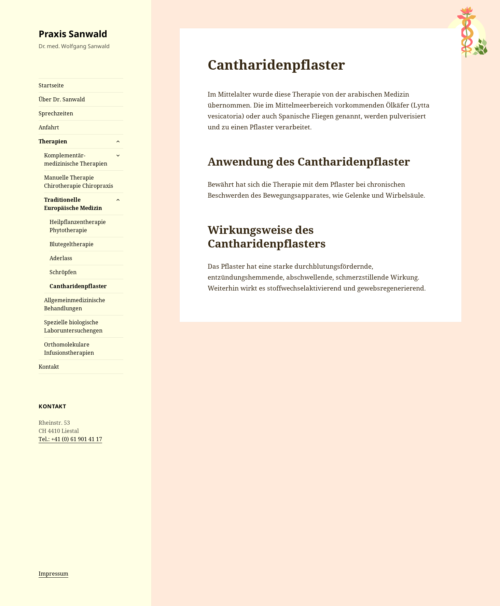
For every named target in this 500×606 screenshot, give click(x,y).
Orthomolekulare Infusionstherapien (69, 348)
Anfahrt (49, 127)
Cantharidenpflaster (78, 286)
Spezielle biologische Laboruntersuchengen (73, 326)
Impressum (53, 573)
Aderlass (61, 258)
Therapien (53, 141)
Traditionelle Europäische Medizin (73, 204)
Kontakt (49, 366)
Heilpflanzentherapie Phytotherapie (78, 226)
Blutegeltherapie (72, 244)
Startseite (51, 85)
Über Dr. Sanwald (62, 99)
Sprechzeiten (56, 113)
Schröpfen (63, 272)
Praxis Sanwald (73, 33)
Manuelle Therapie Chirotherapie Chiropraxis (78, 181)
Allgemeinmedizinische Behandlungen (74, 304)
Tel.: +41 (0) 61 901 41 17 (70, 439)
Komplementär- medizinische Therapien (75, 159)
